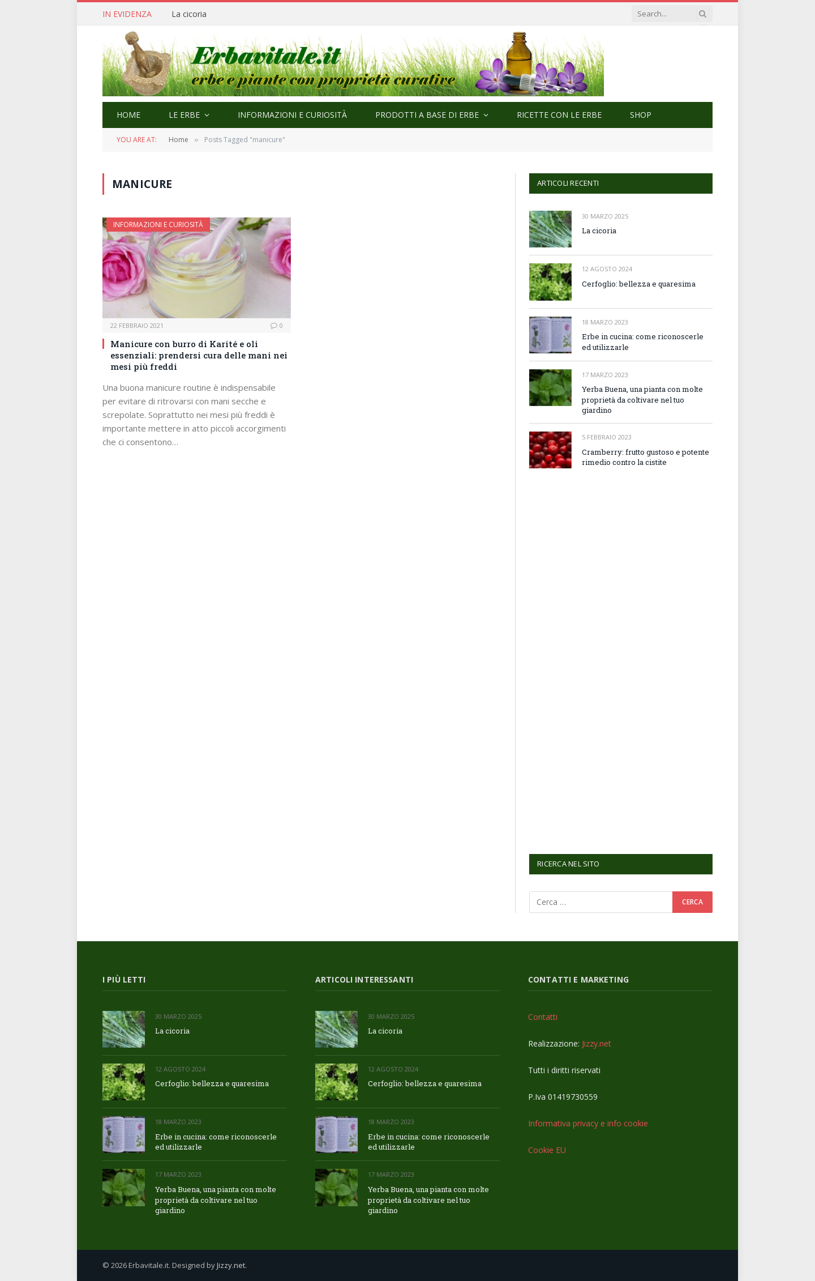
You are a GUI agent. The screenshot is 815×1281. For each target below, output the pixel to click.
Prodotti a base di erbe (427, 114)
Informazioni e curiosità (292, 114)
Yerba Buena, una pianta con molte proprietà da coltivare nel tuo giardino (642, 399)
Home (128, 114)
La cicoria (189, 14)
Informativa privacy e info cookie (588, 1123)
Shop (640, 114)
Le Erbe (184, 114)
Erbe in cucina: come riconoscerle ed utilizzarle (643, 341)
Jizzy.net (596, 1043)
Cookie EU (547, 1150)
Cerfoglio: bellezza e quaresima (639, 284)
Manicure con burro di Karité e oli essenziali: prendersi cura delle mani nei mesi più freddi (199, 355)
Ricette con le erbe (559, 114)
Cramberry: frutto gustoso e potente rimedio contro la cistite (645, 457)
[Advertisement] (614, 660)
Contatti (542, 1016)
